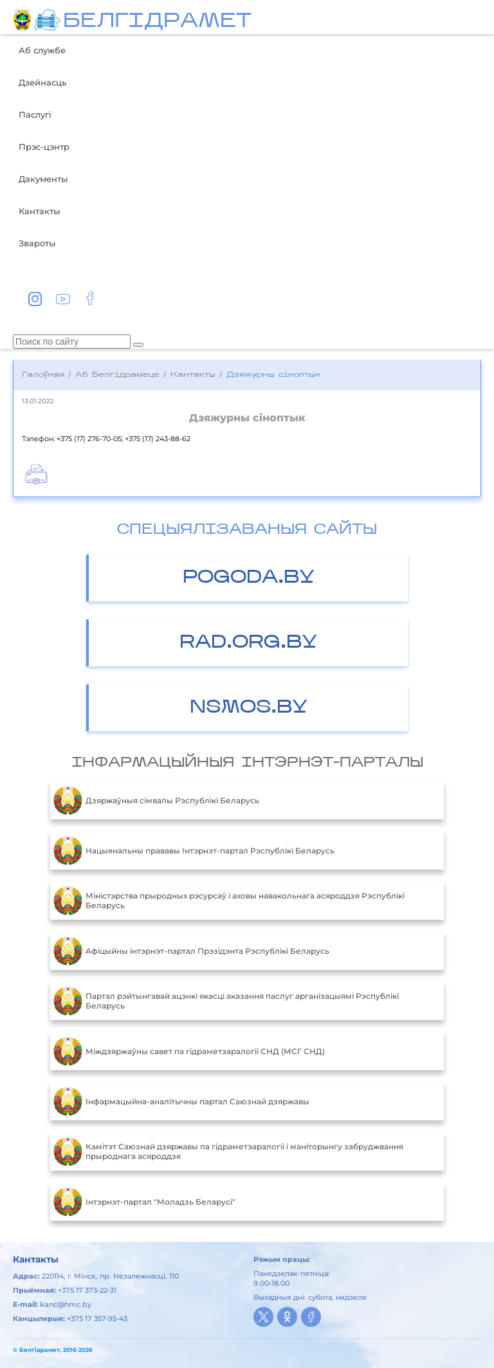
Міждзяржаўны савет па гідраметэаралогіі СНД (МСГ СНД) (189, 1051)
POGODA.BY (249, 578)
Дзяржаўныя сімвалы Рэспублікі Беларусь (156, 800)
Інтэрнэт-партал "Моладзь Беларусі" (144, 1201)
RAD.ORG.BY (248, 643)
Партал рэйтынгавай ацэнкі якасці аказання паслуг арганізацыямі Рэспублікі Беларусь (226, 1001)
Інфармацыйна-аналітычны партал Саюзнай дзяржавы (181, 1101)
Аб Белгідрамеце (117, 375)
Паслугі (35, 114)
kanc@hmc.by (65, 1304)
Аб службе (42, 50)
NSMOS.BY (248, 707)
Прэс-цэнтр (44, 146)
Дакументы (43, 179)
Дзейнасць (42, 82)
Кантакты (39, 211)
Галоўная (43, 375)
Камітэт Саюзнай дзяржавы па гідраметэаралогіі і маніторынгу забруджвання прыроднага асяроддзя (228, 1151)
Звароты (37, 243)
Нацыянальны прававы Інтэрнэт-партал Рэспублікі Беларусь (193, 850)
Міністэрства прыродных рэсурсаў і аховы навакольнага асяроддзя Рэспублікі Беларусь (229, 900)
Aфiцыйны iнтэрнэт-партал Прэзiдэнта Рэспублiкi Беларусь (191, 951)
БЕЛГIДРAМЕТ (157, 22)
